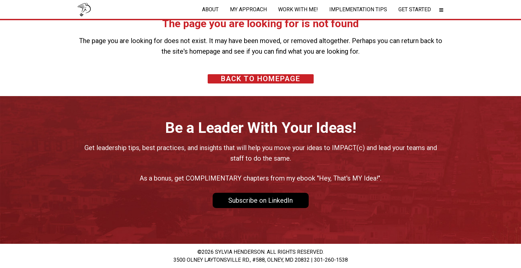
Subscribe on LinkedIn (260, 200)
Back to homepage (260, 79)
